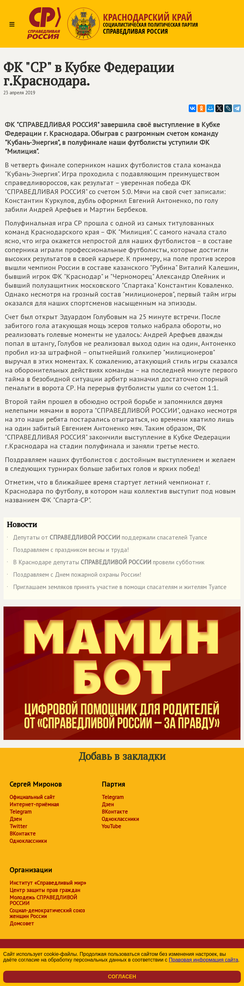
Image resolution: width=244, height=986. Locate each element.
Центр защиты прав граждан (45, 890)
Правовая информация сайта (203, 960)
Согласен (122, 976)
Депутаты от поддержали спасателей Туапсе (107, 538)
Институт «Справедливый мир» (48, 883)
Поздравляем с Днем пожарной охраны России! (74, 576)
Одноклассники (28, 841)
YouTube (111, 826)
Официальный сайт (32, 797)
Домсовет (22, 923)
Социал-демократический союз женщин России (47, 913)
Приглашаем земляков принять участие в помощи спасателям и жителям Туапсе (117, 588)
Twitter (18, 826)
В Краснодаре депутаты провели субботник (106, 563)
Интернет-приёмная (34, 804)
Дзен (16, 819)
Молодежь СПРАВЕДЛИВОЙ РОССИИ (43, 900)
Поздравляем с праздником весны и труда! (68, 551)
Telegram (20, 812)
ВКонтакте (23, 833)
